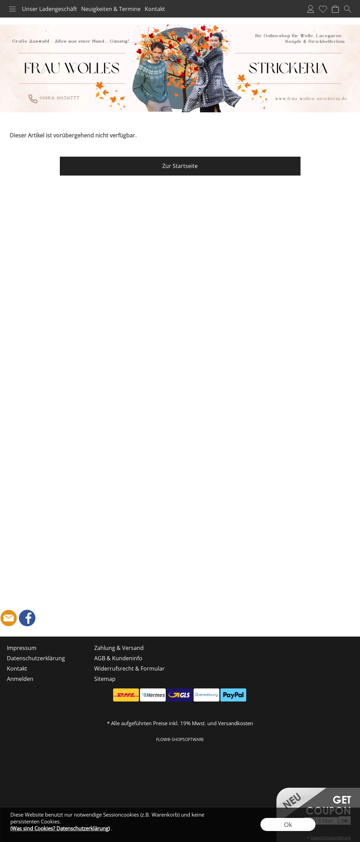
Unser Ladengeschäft (49, 9)
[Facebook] (27, 618)
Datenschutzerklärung (36, 658)
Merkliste (322, 9)
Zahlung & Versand (119, 648)
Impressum (21, 648)
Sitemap (105, 679)
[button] (12, 8)
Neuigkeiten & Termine (111, 9)
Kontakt (155, 9)
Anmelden (310, 9)
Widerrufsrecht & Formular (129, 668)
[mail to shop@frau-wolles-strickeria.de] (8, 618)
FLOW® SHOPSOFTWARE (180, 739)
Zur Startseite (180, 166)
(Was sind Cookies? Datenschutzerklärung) (60, 828)
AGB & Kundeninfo (118, 658)
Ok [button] (288, 824)
